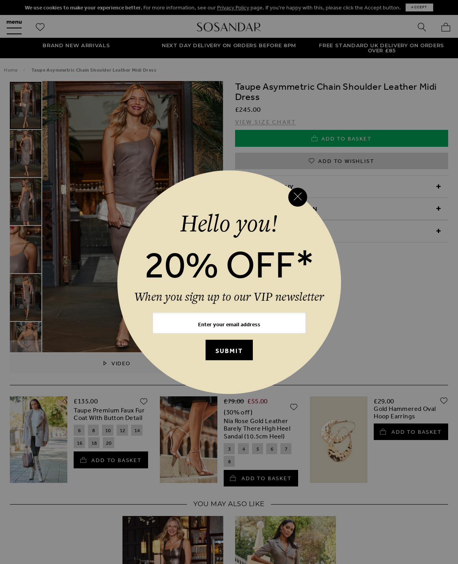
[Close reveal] (297, 197)
